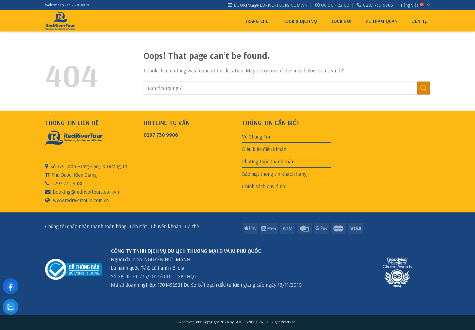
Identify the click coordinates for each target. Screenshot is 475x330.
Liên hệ (419, 21)
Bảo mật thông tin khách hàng (274, 173)
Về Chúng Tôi (256, 136)
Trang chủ (257, 21)
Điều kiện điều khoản (264, 148)
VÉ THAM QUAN (381, 21)
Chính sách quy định (263, 186)
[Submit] (423, 88)
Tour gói (341, 21)
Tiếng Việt (415, 5)
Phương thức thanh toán (268, 161)
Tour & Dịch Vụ (300, 21)
